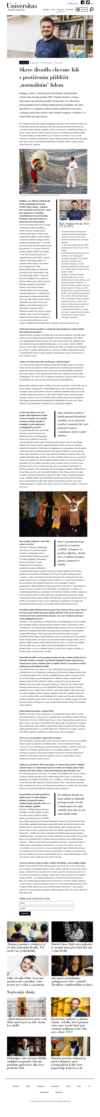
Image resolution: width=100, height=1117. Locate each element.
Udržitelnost (44, 1101)
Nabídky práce (72, 4)
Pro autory (53, 1109)
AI (89, 1095)
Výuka (68, 1095)
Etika (79, 1095)
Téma (53, 9)
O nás (47, 1109)
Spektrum (58, 1101)
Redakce (59, 1109)
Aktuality (46, 9)
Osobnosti (60, 9)
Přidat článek (67, 1109)
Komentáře (70, 9)
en (92, 4)
